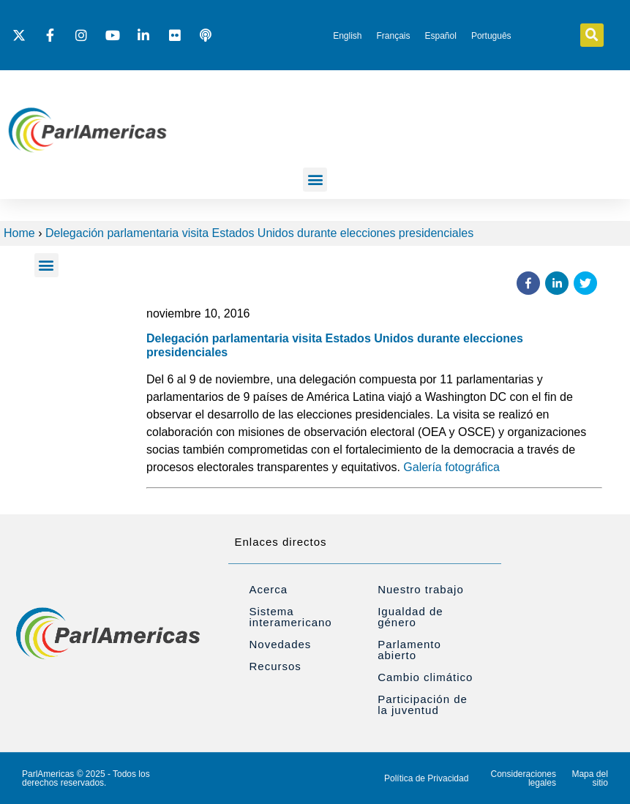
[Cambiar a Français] (393, 36)
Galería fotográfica (451, 467)
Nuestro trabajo (421, 589)
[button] (592, 35)
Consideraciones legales (523, 778)
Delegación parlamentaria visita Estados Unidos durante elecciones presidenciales (259, 233)
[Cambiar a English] (347, 36)
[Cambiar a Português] (491, 36)
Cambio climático (425, 677)
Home (19, 233)
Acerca (268, 589)
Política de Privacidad (426, 778)
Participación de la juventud (423, 704)
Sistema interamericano (290, 616)
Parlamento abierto (409, 649)
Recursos (275, 666)
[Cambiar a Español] (441, 36)
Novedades (280, 644)
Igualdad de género (410, 616)
